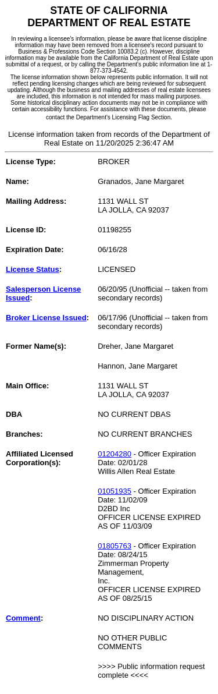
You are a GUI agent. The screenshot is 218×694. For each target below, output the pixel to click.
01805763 (114, 545)
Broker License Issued (46, 317)
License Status (32, 269)
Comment (23, 618)
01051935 (114, 491)
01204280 (114, 453)
